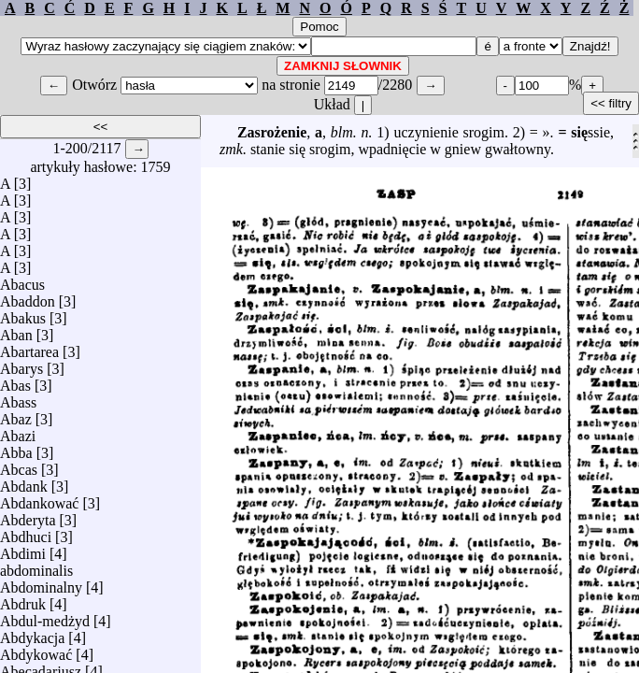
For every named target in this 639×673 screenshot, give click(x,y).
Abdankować (39, 499)
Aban (16, 330)
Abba (16, 448)
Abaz (16, 414)
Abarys (21, 364)
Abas (15, 381)
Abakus (23, 314)
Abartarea (29, 347)
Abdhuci (25, 532)
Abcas (18, 465)
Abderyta (28, 515)
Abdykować (36, 650)
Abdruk (23, 600)
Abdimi (23, 549)
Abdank (24, 482)
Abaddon (27, 297)
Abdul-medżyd (45, 616)
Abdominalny (41, 583)
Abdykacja (32, 633)
